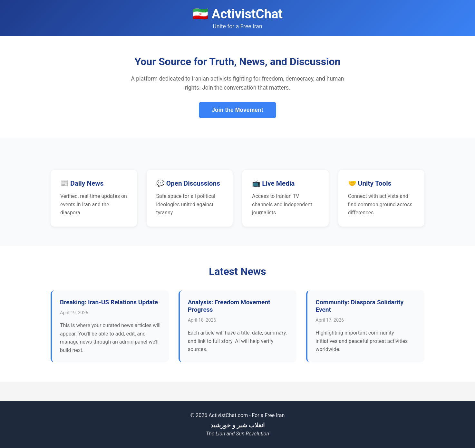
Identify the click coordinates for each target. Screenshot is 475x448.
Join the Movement (237, 110)
